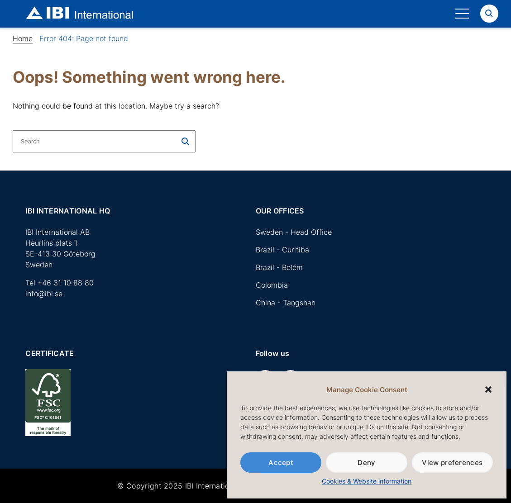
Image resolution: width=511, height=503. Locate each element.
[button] (488, 389)
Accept (280, 462)
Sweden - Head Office (294, 232)
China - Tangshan (285, 302)
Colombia (272, 284)
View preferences (452, 462)
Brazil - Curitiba (282, 249)
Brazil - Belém (279, 267)
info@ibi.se (43, 293)
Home (23, 38)
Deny (366, 462)
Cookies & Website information (366, 481)
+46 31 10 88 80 (66, 282)
